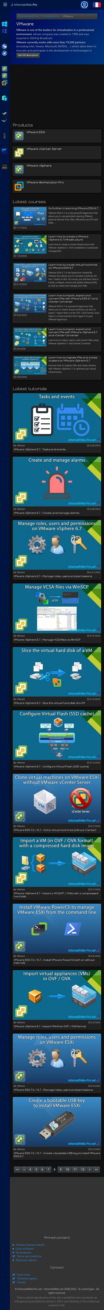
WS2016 (5, 30)
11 (75, 1169)
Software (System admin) (30, 1244)
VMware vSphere (5, 75)
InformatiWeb (24, 5)
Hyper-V (5, 98)
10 (67, 1169)
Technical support (27, 1278)
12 (82, 1169)
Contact (21, 1282)
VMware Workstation (5, 82)
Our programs (23, 1252)
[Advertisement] (57, 95)
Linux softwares (25, 1248)
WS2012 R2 (5, 24)
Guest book (23, 1274)
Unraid (5, 166)
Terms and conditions (29, 1256)
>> (96, 1169)
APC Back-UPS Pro (5, 135)
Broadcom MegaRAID (5, 120)
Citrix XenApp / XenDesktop (5, 46)
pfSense (5, 151)
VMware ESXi (5, 68)
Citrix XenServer (5, 53)
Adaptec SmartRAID (5, 113)
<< (17, 1169)
